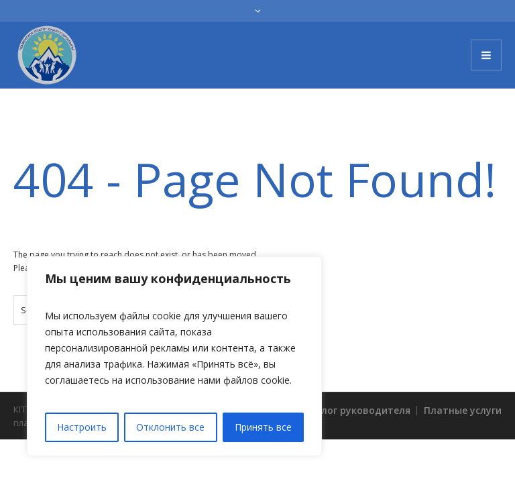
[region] (174, 356)
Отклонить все (170, 427)
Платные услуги (463, 410)
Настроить (82, 427)
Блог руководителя (363, 410)
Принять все (263, 427)
